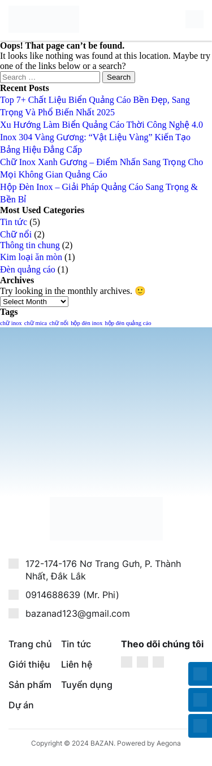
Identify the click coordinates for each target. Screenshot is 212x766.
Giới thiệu (29, 664)
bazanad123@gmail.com (77, 613)
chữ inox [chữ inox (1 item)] (11, 323)
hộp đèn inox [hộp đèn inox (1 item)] (86, 323)
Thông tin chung (30, 245)
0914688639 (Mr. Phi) (72, 594)
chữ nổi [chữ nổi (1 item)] (58, 323)
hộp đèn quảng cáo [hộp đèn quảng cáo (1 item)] (128, 323)
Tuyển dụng (87, 684)
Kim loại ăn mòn (31, 257)
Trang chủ (30, 644)
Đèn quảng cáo (27, 269)
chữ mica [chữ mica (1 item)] (35, 323)
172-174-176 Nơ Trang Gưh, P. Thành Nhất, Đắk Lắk (103, 570)
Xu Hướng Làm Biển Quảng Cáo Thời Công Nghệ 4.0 (101, 124)
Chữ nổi (16, 234)
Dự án (21, 705)
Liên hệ (76, 664)
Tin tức (13, 222)
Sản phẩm (29, 684)
